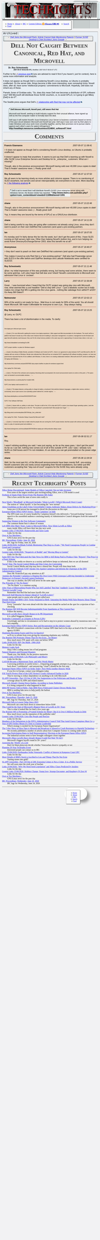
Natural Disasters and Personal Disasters (19, 653)
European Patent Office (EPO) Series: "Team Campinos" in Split (28, 512)
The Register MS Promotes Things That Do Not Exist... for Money (29, 638)
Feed (9, 26)
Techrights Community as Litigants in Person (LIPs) (23, 619)
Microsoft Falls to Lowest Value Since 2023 (20, 703)
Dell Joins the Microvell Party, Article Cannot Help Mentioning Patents (42, 38)
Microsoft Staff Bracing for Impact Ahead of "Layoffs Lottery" (28, 595)
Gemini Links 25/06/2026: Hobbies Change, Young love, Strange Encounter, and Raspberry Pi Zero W (44, 772)
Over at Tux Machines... (12, 536)
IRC (24, 24)
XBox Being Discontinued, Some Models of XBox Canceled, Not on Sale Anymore (36, 491)
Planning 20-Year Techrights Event (16, 748)
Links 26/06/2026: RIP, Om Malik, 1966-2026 (21, 643)
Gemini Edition (35, 24)
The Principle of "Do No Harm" (15, 584)
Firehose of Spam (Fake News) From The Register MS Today (27, 495)
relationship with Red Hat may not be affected (59, 103)
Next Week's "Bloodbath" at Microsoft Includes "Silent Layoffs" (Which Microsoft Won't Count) (42, 503)
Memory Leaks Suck (10, 648)
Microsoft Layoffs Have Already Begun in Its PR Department (27, 614)
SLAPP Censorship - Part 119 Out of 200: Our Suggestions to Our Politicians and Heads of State (42, 679)
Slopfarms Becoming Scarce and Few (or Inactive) (23, 633)
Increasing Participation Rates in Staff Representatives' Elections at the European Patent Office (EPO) (44, 734)
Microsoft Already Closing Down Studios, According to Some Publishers (32, 684)
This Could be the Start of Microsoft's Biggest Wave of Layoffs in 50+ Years (33, 707)
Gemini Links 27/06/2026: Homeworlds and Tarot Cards (25, 531)
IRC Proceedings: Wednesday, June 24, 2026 (20, 782)
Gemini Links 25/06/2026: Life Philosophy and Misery (25, 657)
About (17, 24)
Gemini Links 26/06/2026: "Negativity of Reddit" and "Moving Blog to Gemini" (35, 553)
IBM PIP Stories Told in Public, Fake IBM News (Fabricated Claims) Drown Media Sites (39, 688)
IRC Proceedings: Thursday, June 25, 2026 (19, 698)
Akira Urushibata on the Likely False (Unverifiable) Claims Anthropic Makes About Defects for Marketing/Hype (49, 507)
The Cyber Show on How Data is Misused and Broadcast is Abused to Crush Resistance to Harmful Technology (48, 729)
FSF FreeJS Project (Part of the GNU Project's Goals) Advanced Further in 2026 (35, 674)
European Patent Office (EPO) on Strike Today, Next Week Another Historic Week (36, 669)
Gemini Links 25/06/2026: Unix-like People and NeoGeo (25, 717)
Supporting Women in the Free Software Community (24, 522)
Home (9, 24)
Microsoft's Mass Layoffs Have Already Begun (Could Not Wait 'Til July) (32, 738)
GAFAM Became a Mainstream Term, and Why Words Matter (27, 662)
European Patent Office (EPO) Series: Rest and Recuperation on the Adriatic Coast (36, 626)
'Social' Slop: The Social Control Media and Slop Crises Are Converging (32, 565)
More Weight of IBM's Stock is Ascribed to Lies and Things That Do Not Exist (34, 758)
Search (66, 24)
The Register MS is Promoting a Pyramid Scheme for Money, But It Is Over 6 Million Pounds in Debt (44, 712)
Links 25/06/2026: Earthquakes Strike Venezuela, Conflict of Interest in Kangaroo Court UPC (41, 753)
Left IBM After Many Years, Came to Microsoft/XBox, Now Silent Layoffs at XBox (37, 526)
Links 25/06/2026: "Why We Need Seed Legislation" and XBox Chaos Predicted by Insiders (40, 767)
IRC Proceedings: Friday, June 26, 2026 (18, 541)
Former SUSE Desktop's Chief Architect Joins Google (58, 39)
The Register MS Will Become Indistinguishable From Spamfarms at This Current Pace (38, 610)
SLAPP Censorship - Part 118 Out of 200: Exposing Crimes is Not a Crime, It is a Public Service (42, 762)
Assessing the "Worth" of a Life (15, 743)
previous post (24, 75)
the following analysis (18, 184)
